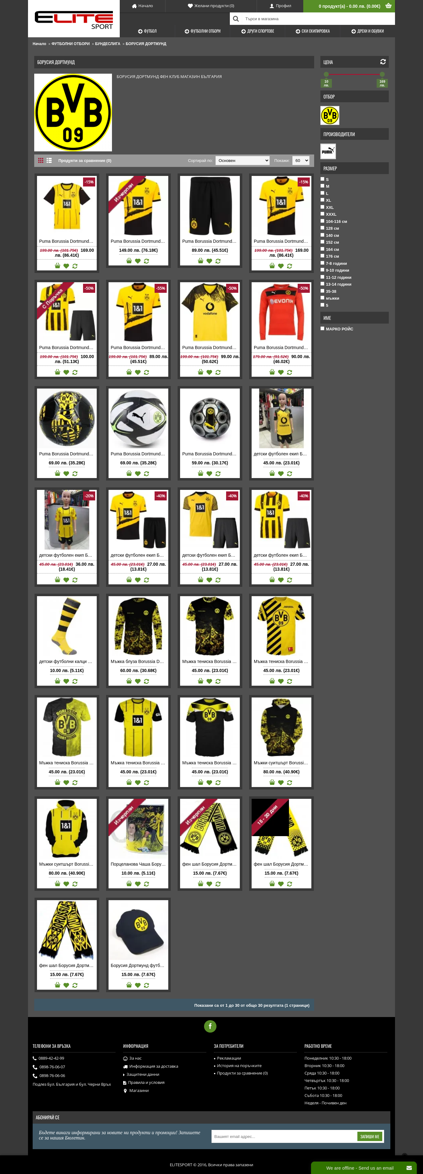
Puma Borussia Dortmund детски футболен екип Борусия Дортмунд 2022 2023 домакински (68, 347)
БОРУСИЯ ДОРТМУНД (146, 44)
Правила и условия (144, 1083)
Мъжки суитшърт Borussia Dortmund (282, 762)
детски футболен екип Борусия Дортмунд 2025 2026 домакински (282, 453)
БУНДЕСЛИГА (107, 44)
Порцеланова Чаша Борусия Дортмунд (139, 864)
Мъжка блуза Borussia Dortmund (139, 661)
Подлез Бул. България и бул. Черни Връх (72, 1084)
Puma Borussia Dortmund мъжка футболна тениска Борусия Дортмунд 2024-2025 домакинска (68, 241)
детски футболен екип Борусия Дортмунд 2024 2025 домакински (68, 555)
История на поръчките (238, 1065)
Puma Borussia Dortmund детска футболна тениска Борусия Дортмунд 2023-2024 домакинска (139, 241)
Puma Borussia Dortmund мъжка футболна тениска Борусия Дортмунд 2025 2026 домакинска (211, 347)
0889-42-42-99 (48, 1058)
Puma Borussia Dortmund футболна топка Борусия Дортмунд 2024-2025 (211, 453)
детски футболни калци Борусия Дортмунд (68, 661)
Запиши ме (369, 1136)
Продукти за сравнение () (241, 1073)
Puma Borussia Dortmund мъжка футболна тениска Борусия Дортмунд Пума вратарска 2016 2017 (282, 347)
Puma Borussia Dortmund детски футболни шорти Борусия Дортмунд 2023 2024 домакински (211, 241)
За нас (132, 1058)
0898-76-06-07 (49, 1067)
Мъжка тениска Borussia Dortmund (211, 661)
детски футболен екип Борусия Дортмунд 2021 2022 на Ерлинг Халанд (211, 555)
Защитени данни (141, 1074)
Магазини (136, 1091)
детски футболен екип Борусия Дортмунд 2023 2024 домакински (139, 555)
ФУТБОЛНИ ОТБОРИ (71, 44)
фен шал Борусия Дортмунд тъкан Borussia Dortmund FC (68, 965)
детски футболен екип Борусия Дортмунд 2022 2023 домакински (282, 555)
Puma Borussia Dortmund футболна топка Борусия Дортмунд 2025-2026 (139, 453)
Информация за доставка (150, 1066)
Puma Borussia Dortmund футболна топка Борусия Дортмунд (68, 453)
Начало (39, 44)
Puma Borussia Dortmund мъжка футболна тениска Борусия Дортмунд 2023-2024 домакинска (282, 241)
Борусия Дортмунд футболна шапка (139, 965)
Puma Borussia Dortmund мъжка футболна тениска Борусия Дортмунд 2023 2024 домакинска (139, 347)
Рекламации (227, 1058)
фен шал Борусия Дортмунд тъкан (211, 864)
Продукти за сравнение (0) (84, 160)
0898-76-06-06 (49, 1076)
